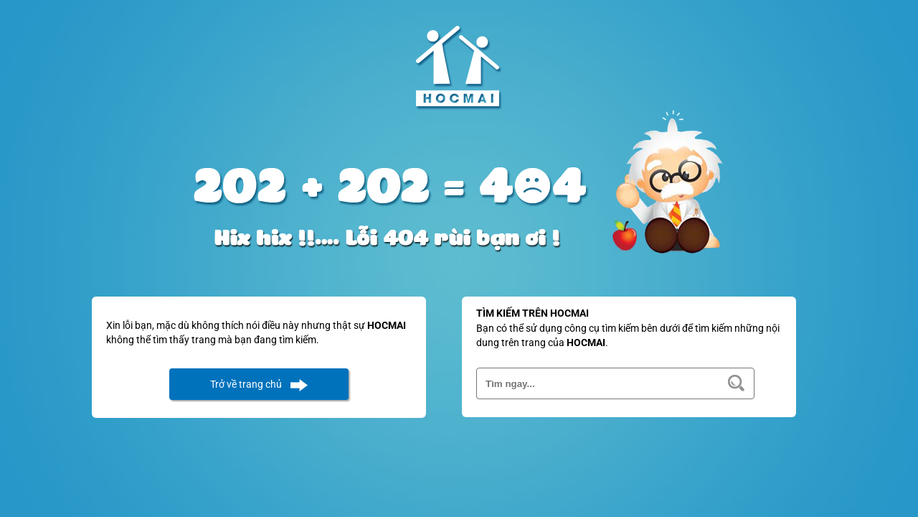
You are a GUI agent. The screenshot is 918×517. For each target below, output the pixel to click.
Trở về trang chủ (246, 384)
